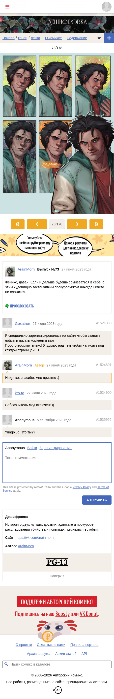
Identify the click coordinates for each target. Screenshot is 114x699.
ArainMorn (23, 365)
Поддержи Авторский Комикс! (57, 601)
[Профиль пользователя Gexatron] (8, 323)
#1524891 (104, 365)
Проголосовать (22, 305)
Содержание (77, 38)
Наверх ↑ (57, 576)
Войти (32, 448)
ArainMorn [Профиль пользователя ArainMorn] (26, 269)
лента (35, 38)
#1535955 (104, 420)
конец (23, 38)
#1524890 (104, 323)
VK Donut (89, 613)
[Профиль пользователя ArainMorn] (10, 271)
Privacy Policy (82, 487)
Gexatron (22, 323)
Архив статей (66, 654)
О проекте (24, 645)
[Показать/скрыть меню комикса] (99, 38)
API (84, 654)
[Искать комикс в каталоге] (6, 664)
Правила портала (84, 645)
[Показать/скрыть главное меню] (7, 6)
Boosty (63, 613)
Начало (8, 38)
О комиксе (53, 38)
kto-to (19, 393)
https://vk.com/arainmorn (35, 538)
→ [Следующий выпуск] (66, 48)
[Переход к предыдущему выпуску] (14, 133)
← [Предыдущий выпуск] (47, 48)
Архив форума (38, 654)
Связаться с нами (51, 645)
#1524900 (104, 392)
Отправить (97, 500)
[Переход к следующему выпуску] (57, 133)
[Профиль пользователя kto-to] (8, 393)
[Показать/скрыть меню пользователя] (106, 6)
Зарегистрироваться (55, 448)
